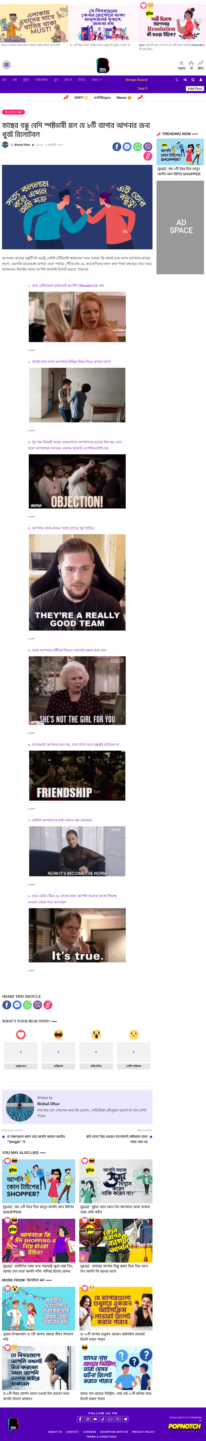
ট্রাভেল (68, 80)
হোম (4, 80)
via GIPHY (31, 350)
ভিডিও (82, 80)
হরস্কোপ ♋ (81, 98)
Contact (72, 1432)
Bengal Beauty (137, 80)
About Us (55, 1432)
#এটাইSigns (102, 98)
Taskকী (143, 89)
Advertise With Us (114, 1432)
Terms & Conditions (101, 1436)
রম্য (15, 80)
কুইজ (26, 80)
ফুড (56, 80)
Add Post (195, 88)
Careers (89, 1432)
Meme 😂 (124, 98)
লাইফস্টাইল (41, 80)
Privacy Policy (143, 1432)
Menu (6, 64)
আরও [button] (97, 80)
